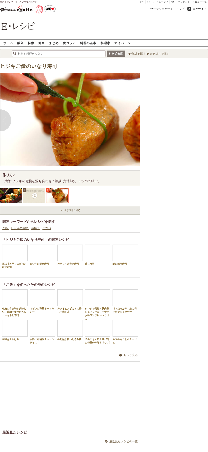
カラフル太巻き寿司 (70, 255)
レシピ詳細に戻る (70, 210)
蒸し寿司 (97, 255)
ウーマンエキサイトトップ (167, 9)
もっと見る (130, 355)
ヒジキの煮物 (20, 228)
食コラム (69, 43)
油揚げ (35, 228)
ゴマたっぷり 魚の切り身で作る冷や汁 (125, 301)
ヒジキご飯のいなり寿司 (28, 66)
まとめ (54, 43)
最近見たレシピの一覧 (123, 441)
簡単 (41, 43)
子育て (140, 2)
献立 (20, 43)
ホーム (8, 43)
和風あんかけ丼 (15, 330)
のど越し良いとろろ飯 (70, 330)
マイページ (122, 43)
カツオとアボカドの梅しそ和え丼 (70, 301)
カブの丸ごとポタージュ (125, 332)
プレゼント (184, 2)
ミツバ (46, 228)
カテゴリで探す (159, 53)
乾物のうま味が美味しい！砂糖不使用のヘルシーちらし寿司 (15, 303)
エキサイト (199, 9)
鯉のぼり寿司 (125, 255)
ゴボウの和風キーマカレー (42, 301)
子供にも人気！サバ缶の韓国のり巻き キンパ (97, 332)
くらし (150, 2)
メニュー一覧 (199, 2)
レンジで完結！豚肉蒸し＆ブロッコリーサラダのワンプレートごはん (97, 304)
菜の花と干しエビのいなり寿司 (15, 256)
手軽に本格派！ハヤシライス (42, 332)
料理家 (105, 43)
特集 (31, 43)
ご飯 (5, 228)
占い (173, 2)
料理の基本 (88, 43)
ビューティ (162, 2)
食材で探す (138, 53)
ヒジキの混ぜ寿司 (42, 255)
